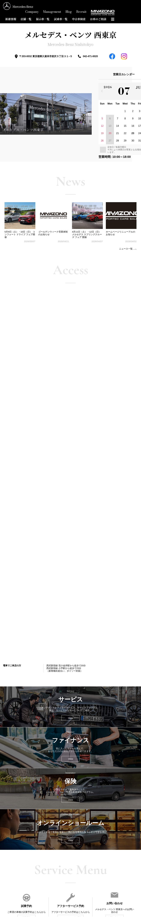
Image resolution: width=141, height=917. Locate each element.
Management (52, 12)
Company (32, 12)
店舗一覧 (26, 19)
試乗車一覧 (60, 19)
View (70, 718)
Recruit (81, 12)
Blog (69, 12)
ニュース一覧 (126, 248)
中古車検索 (79, 19)
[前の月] (102, 91)
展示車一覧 (42, 19)
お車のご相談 (98, 19)
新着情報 (10, 19)
